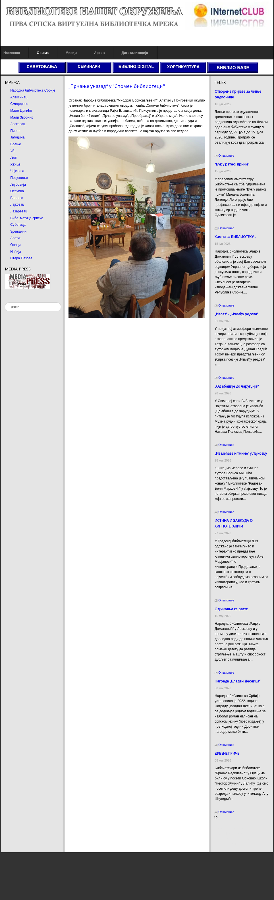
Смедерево (19, 104)
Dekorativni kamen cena (232, 834)
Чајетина (17, 171)
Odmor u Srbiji (225, 844)
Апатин (16, 238)
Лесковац (17, 124)
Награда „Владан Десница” (237, 681)
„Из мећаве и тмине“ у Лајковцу (241, 453)
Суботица (18, 225)
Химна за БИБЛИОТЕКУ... (235, 236)
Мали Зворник (21, 117)
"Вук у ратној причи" (232, 164)
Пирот (15, 131)
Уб (12, 151)
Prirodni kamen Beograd (232, 839)
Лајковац (17, 204)
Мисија (71, 53)
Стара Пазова (21, 258)
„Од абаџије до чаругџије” (237, 386)
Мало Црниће (21, 111)
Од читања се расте (231, 609)
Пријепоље (19, 178)
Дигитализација (135, 53)
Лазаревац (18, 211)
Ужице (15, 164)
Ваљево (16, 198)
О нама (43, 53)
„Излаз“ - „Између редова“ (236, 314)
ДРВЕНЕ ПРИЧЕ (227, 753)
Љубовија (18, 185)
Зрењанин (18, 231)
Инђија (15, 252)
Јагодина (17, 137)
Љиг (13, 158)
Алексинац (18, 97)
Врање (15, 144)
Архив (99, 53)
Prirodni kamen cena (229, 829)
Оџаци (15, 245)
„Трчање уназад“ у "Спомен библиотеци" (116, 86)
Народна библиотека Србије (32, 90)
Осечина (17, 191)
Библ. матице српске (26, 218)
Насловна (11, 53)
